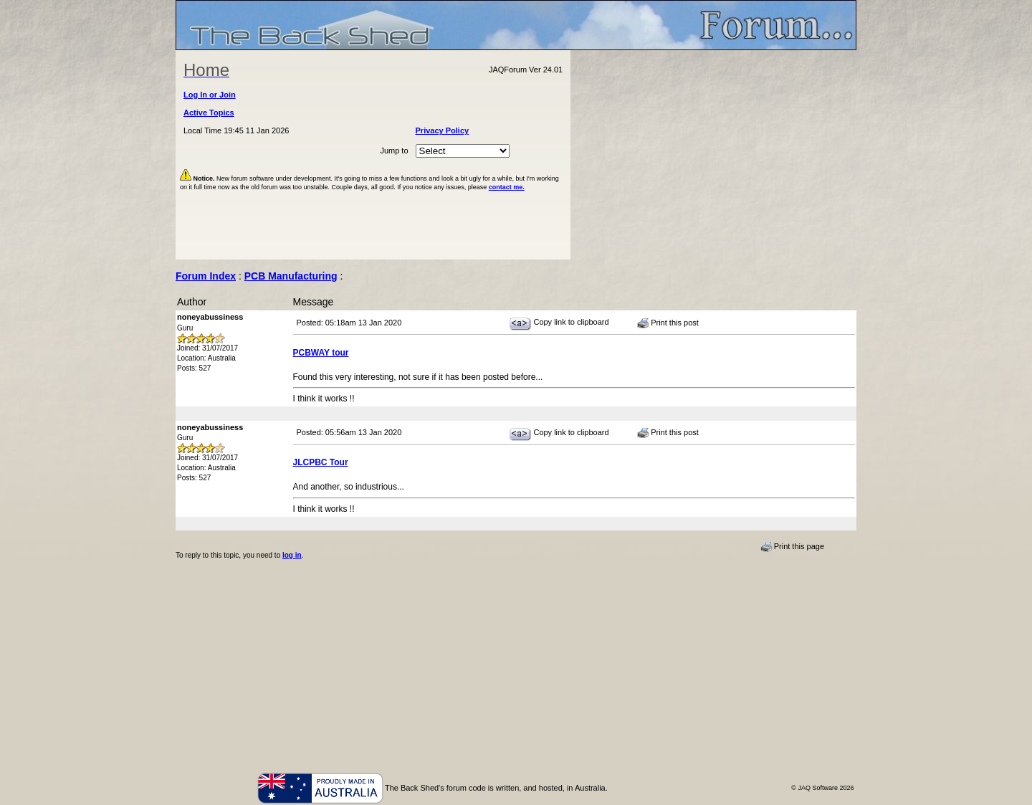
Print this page (792, 547)
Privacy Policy (442, 130)
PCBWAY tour (321, 353)
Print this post (668, 323)
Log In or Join (209, 94)
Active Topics (208, 112)
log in (292, 555)
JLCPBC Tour (320, 462)
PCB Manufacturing (291, 276)
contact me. (507, 187)
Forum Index (206, 276)
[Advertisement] (714, 154)
